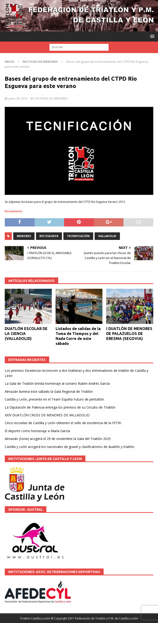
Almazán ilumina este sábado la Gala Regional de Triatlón (49, 391)
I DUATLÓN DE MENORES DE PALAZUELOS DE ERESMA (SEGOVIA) (129, 333)
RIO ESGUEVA (49, 236)
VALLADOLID (107, 236)
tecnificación (78, 236)
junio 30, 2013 (18, 98)
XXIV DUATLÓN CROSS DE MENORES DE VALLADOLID (47, 415)
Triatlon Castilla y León (35, 618)
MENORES (24, 236)
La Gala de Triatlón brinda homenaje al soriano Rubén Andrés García (57, 383)
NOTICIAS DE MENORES (51, 98)
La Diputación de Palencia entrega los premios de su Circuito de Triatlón (60, 407)
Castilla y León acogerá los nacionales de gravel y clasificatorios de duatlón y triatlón (69, 446)
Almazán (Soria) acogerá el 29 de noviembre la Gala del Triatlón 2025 (58, 438)
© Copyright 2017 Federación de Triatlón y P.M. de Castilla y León (94, 618)
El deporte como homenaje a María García (37, 431)
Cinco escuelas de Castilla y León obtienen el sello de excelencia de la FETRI (63, 423)
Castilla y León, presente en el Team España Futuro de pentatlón (54, 399)
